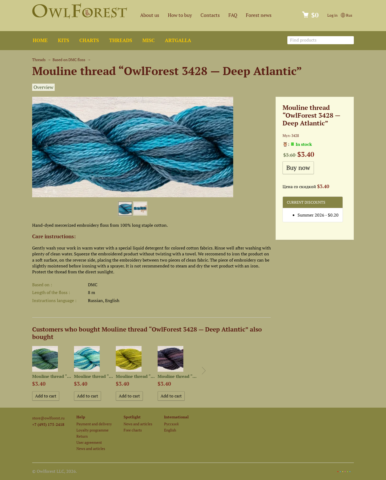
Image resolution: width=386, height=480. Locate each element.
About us (149, 15)
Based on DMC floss (69, 59)
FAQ (232, 15)
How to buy (180, 15)
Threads (120, 40)
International (176, 416)
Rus (346, 15)
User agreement (89, 442)
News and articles (90, 448)
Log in (332, 15)
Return (82, 436)
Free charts (133, 430)
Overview (43, 87)
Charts (89, 40)
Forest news (259, 15)
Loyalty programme (92, 430)
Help (80, 416)
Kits (63, 40)
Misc (148, 40)
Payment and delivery (94, 423)
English (170, 430)
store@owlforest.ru (48, 418)
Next (203, 370)
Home (40, 40)
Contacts (210, 15)
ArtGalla (178, 40)
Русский (171, 423)
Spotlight (132, 416)
